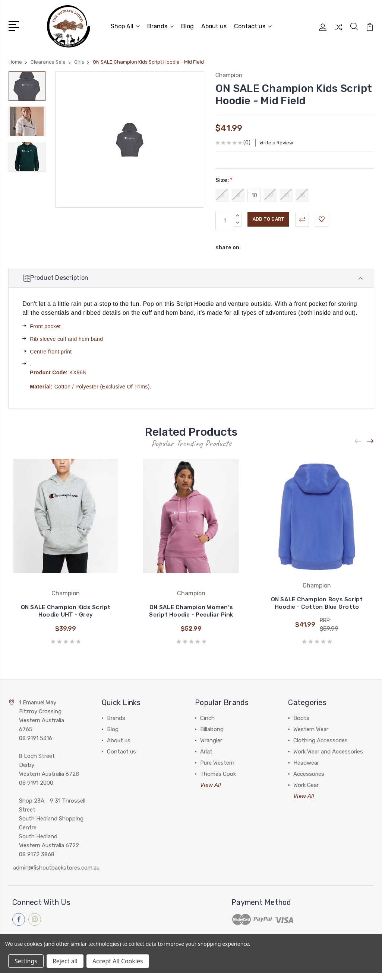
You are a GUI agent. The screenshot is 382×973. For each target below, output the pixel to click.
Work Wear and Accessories (328, 750)
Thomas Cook (218, 772)
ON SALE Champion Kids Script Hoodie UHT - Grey (66, 610)
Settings (26, 961)
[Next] (370, 440)
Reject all (65, 961)
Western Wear (310, 728)
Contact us (253, 24)
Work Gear (306, 784)
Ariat (206, 750)
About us (214, 24)
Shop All (125, 24)
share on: (228, 244)
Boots (301, 717)
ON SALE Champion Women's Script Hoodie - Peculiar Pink (191, 610)
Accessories (308, 772)
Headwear (306, 761)
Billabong (212, 728)
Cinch (207, 717)
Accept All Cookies (117, 961)
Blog (187, 24)
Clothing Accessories (320, 739)
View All (210, 784)
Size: (224, 177)
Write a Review (282, 140)
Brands (160, 24)
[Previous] (358, 440)
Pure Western (217, 761)
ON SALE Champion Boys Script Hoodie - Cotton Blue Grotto (317, 602)
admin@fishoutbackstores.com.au (56, 866)
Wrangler (211, 739)
